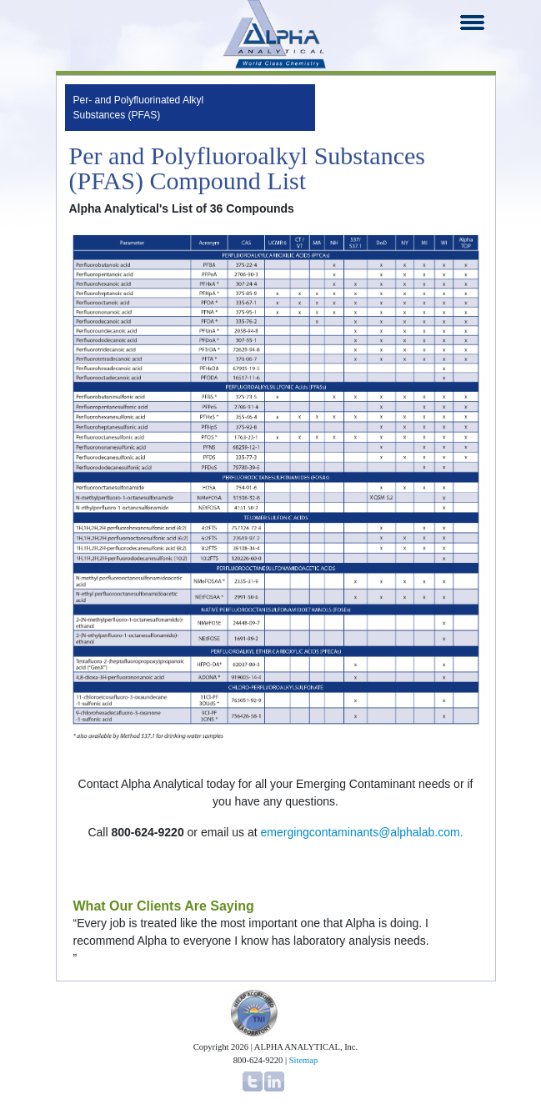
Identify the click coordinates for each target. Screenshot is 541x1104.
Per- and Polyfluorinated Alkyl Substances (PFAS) (138, 107)
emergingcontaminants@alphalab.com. (362, 832)
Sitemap (303, 1060)
